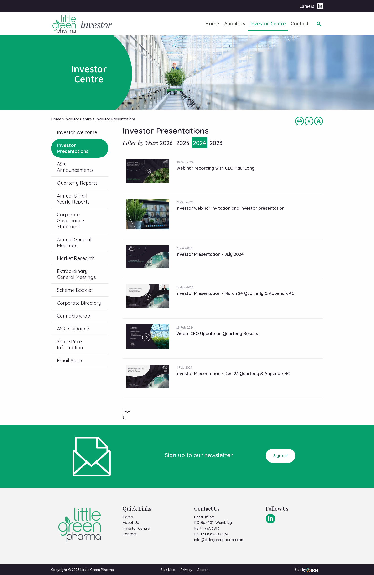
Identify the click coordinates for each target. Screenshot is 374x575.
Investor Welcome (77, 132)
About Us (234, 23)
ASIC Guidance (73, 329)
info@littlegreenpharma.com (219, 539)
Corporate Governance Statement (70, 221)
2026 (166, 142)
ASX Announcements (75, 167)
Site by (306, 569)
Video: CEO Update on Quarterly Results (217, 333)
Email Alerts (70, 360)
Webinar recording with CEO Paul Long (215, 168)
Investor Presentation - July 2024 (210, 254)
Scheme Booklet (75, 290)
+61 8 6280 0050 (214, 534)
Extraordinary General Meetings (76, 274)
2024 (199, 142)
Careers (306, 6)
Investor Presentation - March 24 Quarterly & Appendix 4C (235, 293)
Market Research (76, 258)
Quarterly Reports (77, 183)
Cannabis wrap (73, 316)
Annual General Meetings (74, 242)
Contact (300, 23)
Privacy (186, 569)
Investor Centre (268, 23)
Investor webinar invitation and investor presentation (230, 208)
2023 (216, 142)
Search (202, 569)
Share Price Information (70, 344)
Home (212, 23)
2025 (182, 142)
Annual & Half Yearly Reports (73, 199)
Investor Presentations (72, 148)
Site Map (168, 569)
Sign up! (280, 455)
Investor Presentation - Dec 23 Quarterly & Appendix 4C (233, 373)
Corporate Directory (79, 303)
